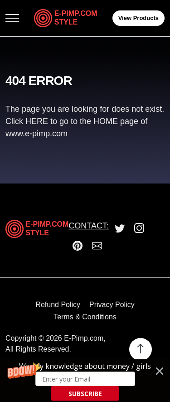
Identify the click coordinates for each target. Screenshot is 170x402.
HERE (37, 121)
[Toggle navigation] (12, 18)
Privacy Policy (112, 304)
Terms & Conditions (85, 317)
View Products (138, 18)
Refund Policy (57, 304)
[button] (85, 380)
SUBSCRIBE (85, 393)
